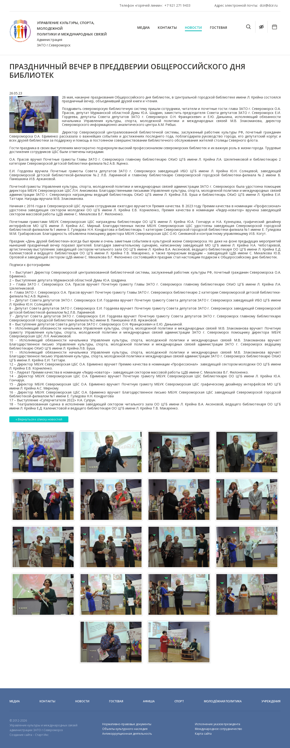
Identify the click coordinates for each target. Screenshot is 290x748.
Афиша (149, 701)
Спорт (179, 701)
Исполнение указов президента (217, 724)
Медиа (143, 28)
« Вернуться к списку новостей (38, 419)
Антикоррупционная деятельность (127, 734)
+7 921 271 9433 (177, 5)
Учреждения (270, 701)
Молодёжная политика (223, 701)
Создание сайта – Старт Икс (29, 735)
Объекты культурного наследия (125, 729)
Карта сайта (203, 734)
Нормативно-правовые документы (126, 724)
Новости (193, 28)
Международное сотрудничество (218, 729)
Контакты (167, 28)
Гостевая (218, 28)
